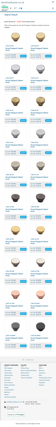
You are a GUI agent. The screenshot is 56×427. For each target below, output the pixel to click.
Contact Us (42, 373)
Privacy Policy (25, 368)
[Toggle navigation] (53, 2)
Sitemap (41, 385)
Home (40, 368)
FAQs (40, 375)
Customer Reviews (44, 380)
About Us (41, 370)
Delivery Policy (25, 373)
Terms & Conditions (26, 378)
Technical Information (45, 378)
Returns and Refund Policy (28, 370)
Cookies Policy (25, 375)
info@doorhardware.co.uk (14, 402)
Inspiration (42, 382)
